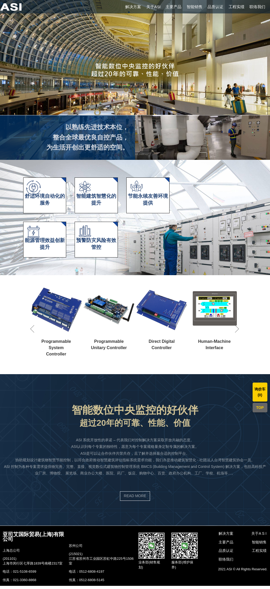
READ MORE (135, 499)
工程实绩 (236, 6)
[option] (135, 57)
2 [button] (139, 112)
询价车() (260, 392)
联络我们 (257, 6)
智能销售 (194, 6)
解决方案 (133, 6)
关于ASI (153, 6)
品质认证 (215, 6)
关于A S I (259, 536)
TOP (260, 407)
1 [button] (131, 112)
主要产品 (173, 6)
